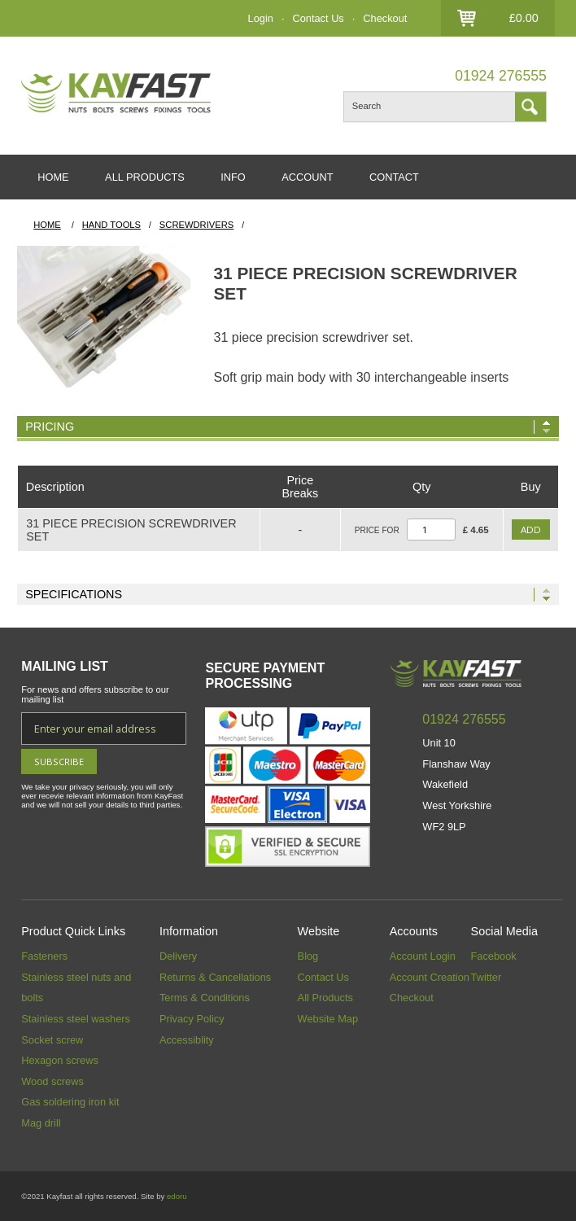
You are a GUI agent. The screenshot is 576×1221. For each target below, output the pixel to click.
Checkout (385, 18)
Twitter (486, 977)
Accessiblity (186, 1040)
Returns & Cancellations (215, 977)
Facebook (494, 956)
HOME (52, 177)
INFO (233, 177)
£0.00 (524, 17)
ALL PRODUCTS (145, 177)
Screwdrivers (196, 225)
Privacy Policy (192, 1019)
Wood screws (52, 1081)
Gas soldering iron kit (70, 1102)
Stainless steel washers (75, 1019)
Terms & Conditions (204, 997)
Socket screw (52, 1040)
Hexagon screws (59, 1060)
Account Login (423, 956)
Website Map (328, 1019)
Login (260, 18)
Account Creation (429, 977)
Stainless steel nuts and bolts (76, 987)
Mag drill (40, 1123)
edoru (177, 1196)
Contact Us (317, 18)
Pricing (49, 426)
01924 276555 (501, 76)
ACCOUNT (307, 177)
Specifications (73, 594)
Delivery (178, 956)
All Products (325, 997)
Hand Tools (111, 225)
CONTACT (394, 177)
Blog (308, 956)
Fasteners (44, 956)
